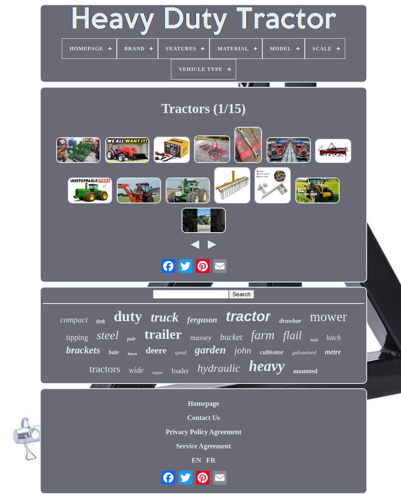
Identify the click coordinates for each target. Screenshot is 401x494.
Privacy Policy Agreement (204, 432)
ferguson (202, 319)
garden (210, 350)
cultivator (271, 352)
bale (114, 352)
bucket (231, 337)
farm (263, 335)
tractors (104, 368)
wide (136, 370)
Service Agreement (203, 446)
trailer (163, 334)
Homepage (203, 403)
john (242, 350)
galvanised (304, 352)
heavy (267, 366)
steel (107, 335)
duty (128, 316)
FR (210, 460)
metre (333, 352)
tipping (77, 337)
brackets (83, 350)
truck (165, 317)
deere (156, 350)
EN (196, 460)
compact (74, 319)
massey (200, 338)
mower (328, 316)
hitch (333, 338)
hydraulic (218, 368)
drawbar (290, 320)
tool (314, 339)
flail (292, 335)
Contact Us (203, 417)
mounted (305, 371)
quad (180, 352)
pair (131, 339)
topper (157, 372)
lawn (132, 353)
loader (180, 370)
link (100, 322)
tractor (248, 316)
